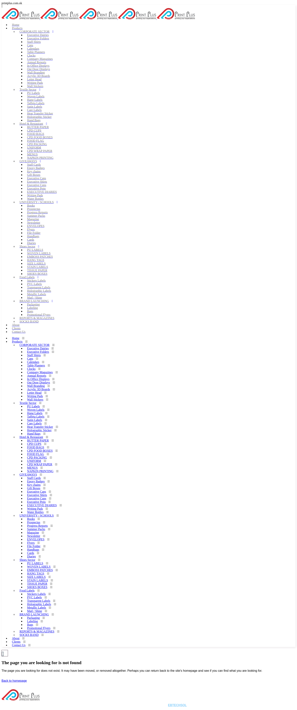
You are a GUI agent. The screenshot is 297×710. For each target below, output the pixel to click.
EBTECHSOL (177, 705)
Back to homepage (14, 680)
